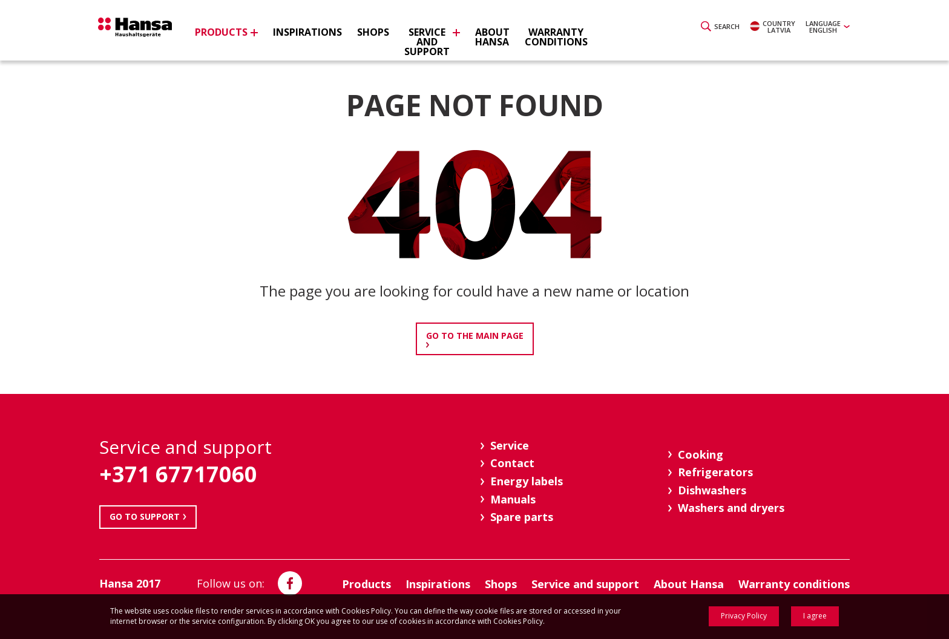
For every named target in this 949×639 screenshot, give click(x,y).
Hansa (144, 32)
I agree (815, 616)
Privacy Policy (744, 616)
